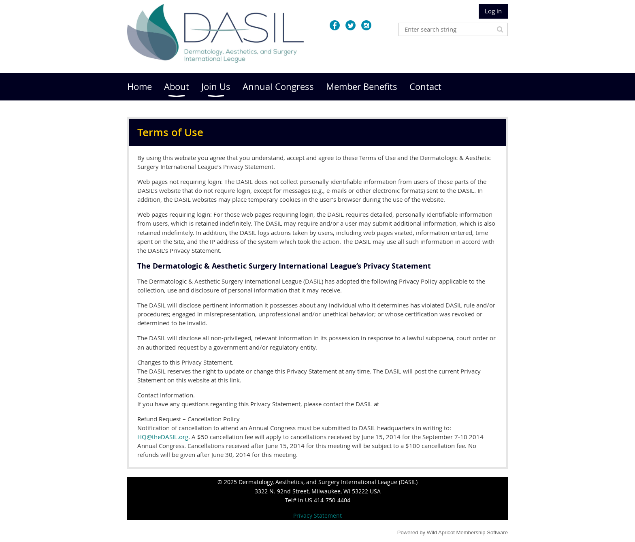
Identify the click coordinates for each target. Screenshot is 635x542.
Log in (493, 11)
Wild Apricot (441, 532)
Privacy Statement (317, 515)
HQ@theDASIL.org (162, 437)
